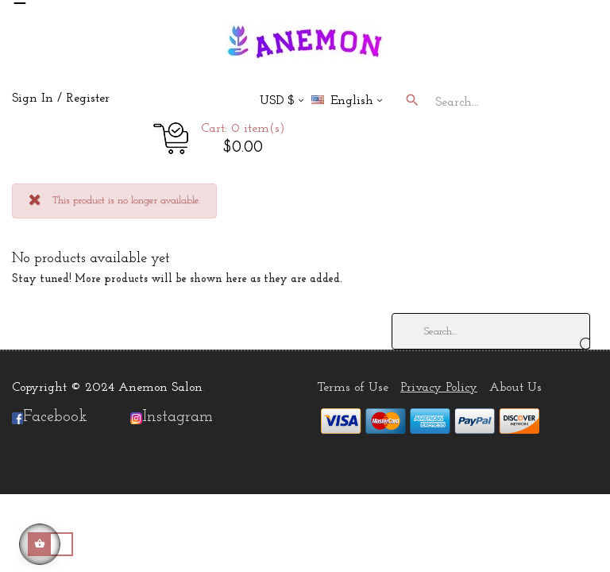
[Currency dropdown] (281, 102)
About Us (515, 387)
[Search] (490, 331)
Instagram (177, 417)
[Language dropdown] (353, 102)
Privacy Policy (438, 387)
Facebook (49, 417)
